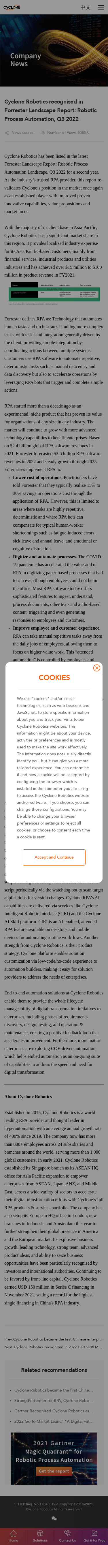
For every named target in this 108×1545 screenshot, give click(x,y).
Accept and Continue (54, 857)
